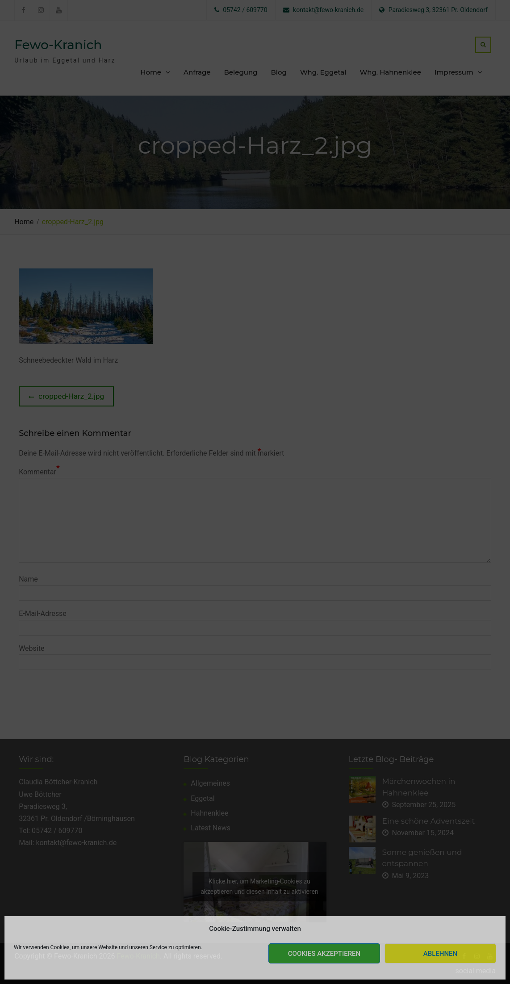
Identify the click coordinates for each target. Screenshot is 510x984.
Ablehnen (440, 954)
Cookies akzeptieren (324, 954)
